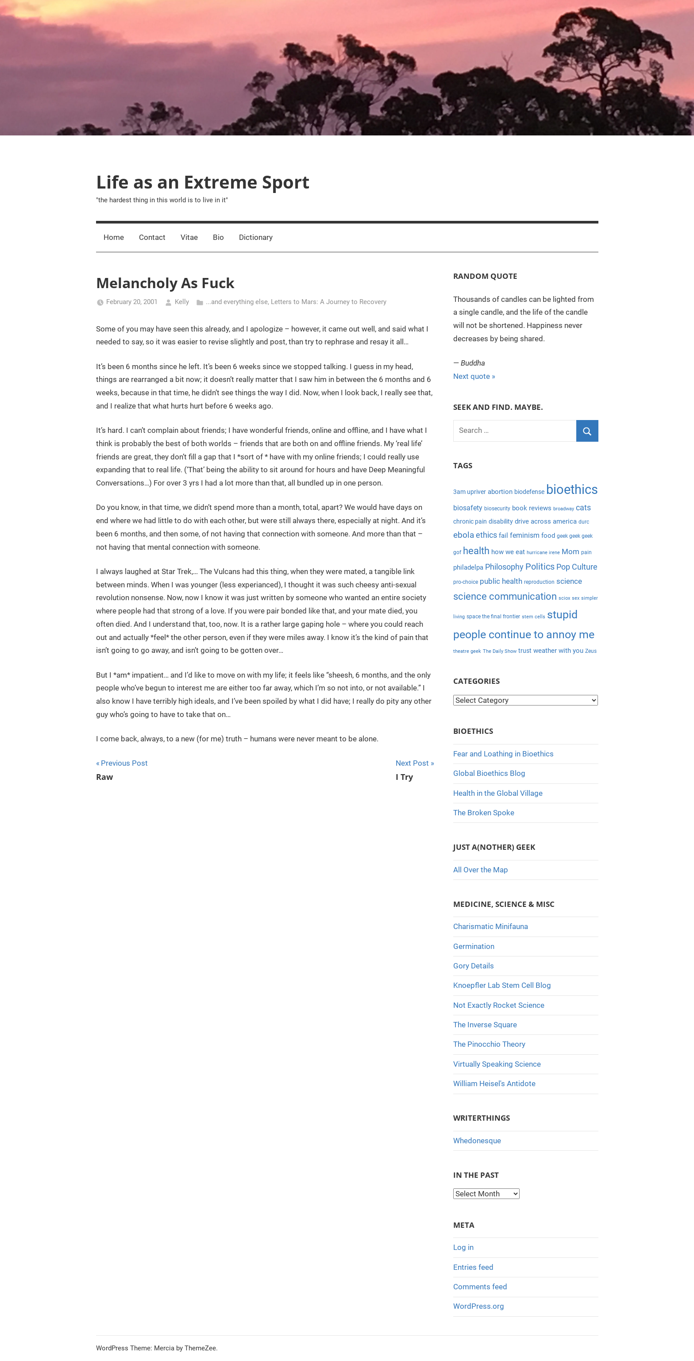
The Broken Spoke (483, 812)
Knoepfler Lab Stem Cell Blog (502, 985)
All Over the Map (480, 869)
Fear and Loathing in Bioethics (503, 753)
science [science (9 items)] (569, 581)
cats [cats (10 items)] (583, 507)
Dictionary (256, 237)
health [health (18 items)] (476, 550)
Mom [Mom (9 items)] (570, 551)
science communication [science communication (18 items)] (505, 596)
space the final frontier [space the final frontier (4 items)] (493, 616)
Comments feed (480, 1286)
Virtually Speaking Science (497, 1064)
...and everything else (237, 302)
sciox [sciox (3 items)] (564, 598)
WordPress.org (478, 1306)
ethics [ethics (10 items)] (486, 535)
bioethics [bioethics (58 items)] (572, 489)
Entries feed (473, 1267)
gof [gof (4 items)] (457, 552)
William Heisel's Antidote (494, 1083)
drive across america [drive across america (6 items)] (546, 521)
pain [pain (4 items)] (586, 552)
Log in (463, 1247)
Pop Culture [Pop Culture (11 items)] (577, 566)
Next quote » (474, 376)
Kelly (182, 302)
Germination (473, 946)
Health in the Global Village (498, 793)
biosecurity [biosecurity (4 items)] (497, 508)
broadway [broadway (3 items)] (563, 509)
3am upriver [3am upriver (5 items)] (469, 491)
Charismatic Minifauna (490, 926)
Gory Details (473, 965)
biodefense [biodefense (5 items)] (529, 491)
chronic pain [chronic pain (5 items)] (470, 521)
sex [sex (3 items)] (575, 598)
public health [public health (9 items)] (501, 581)
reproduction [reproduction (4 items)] (539, 582)
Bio (218, 237)
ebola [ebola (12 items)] (463, 535)
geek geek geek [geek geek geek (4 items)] (575, 536)
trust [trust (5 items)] (525, 650)
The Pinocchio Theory (489, 1044)
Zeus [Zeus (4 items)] (591, 651)
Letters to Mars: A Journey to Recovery (328, 302)
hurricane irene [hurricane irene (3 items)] (543, 552)
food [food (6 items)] (548, 536)
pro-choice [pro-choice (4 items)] (465, 582)
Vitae (189, 237)
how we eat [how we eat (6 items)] (508, 552)
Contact (152, 237)
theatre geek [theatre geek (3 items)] (467, 651)
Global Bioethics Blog (489, 773)
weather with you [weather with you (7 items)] (558, 651)
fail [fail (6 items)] (503, 536)
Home (114, 237)
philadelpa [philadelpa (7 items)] (468, 567)
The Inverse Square (485, 1024)
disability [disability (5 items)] (501, 521)
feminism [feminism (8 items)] (525, 535)
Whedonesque (477, 1140)
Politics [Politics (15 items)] (540, 566)
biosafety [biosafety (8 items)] (467, 508)
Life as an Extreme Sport (202, 182)
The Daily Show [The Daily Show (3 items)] (500, 651)
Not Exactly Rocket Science (498, 1005)
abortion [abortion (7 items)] (500, 492)
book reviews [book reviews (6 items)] (531, 508)
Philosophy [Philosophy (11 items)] (504, 566)
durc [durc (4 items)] (583, 522)
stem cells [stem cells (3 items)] (533, 617)
